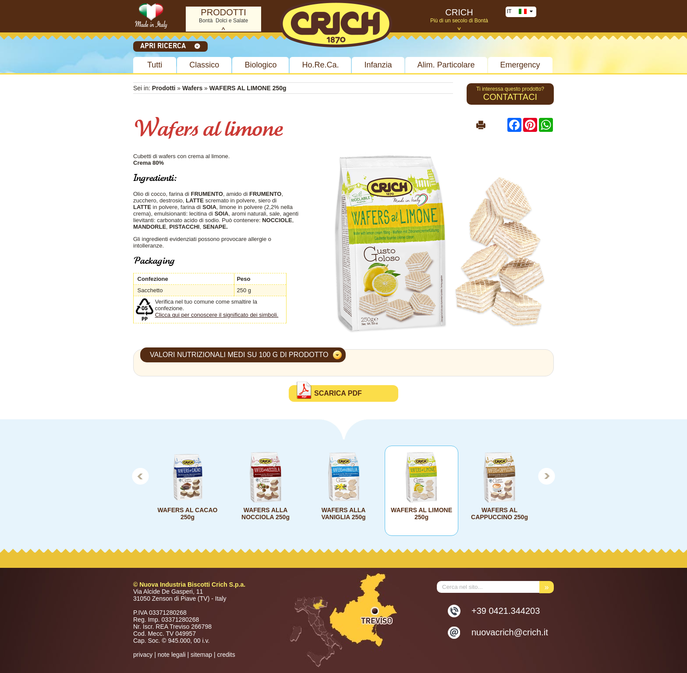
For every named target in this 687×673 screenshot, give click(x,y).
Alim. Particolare (446, 64)
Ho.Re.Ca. (320, 64)
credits (226, 654)
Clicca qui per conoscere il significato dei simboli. (217, 315)
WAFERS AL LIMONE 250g (421, 514)
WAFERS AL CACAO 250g (188, 514)
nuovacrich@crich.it (509, 632)
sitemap (201, 654)
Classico (204, 64)
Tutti (154, 64)
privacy (142, 654)
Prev (140, 475)
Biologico (260, 64)
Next (546, 475)
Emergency (520, 64)
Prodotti (164, 88)
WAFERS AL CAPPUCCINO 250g (499, 514)
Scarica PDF (338, 393)
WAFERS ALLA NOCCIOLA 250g (265, 514)
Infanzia (378, 64)
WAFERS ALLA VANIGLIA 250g (343, 514)
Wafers (192, 88)
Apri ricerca (170, 45)
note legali (172, 654)
